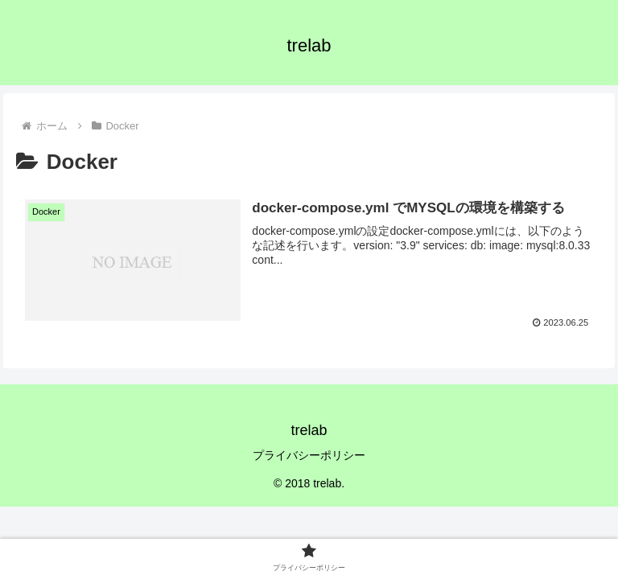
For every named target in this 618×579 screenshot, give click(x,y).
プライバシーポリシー (309, 455)
